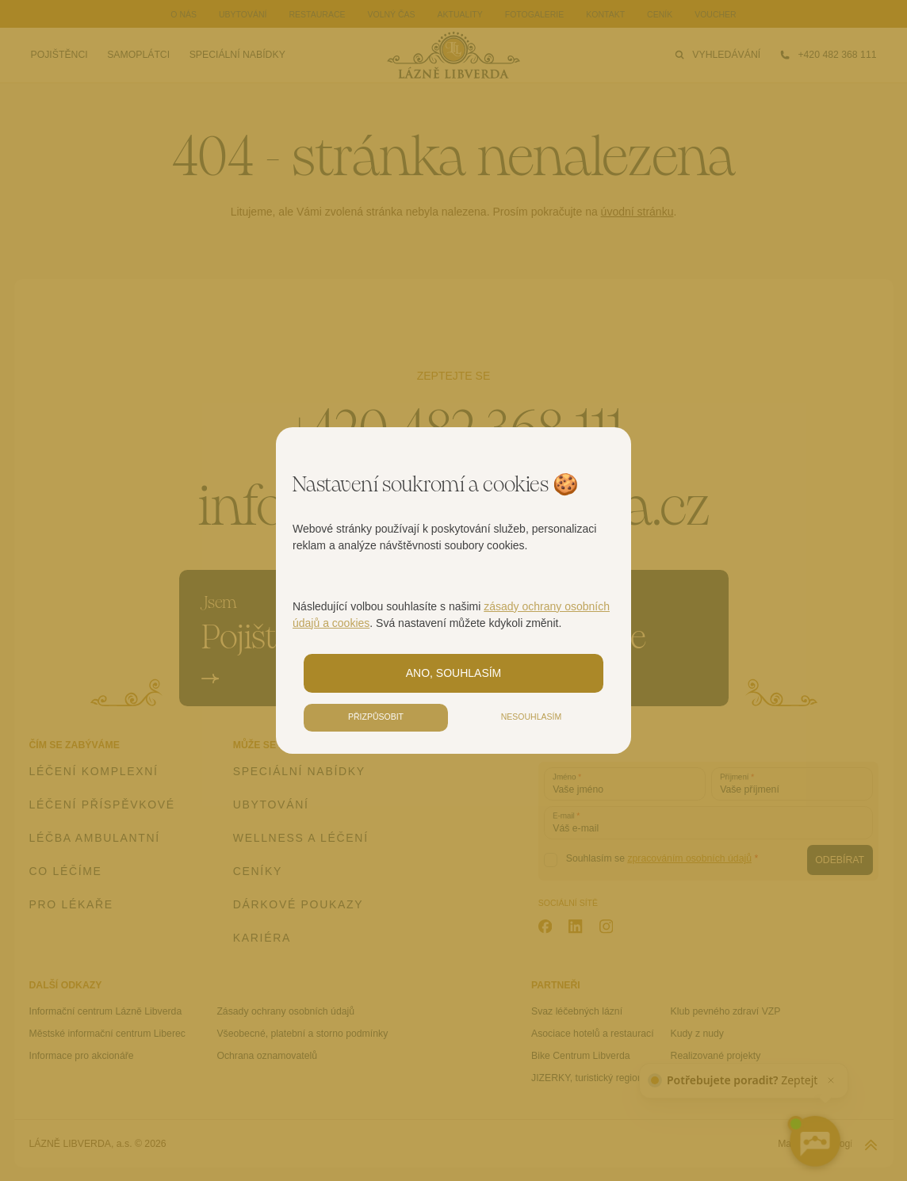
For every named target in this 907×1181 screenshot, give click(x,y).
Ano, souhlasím (454, 673)
